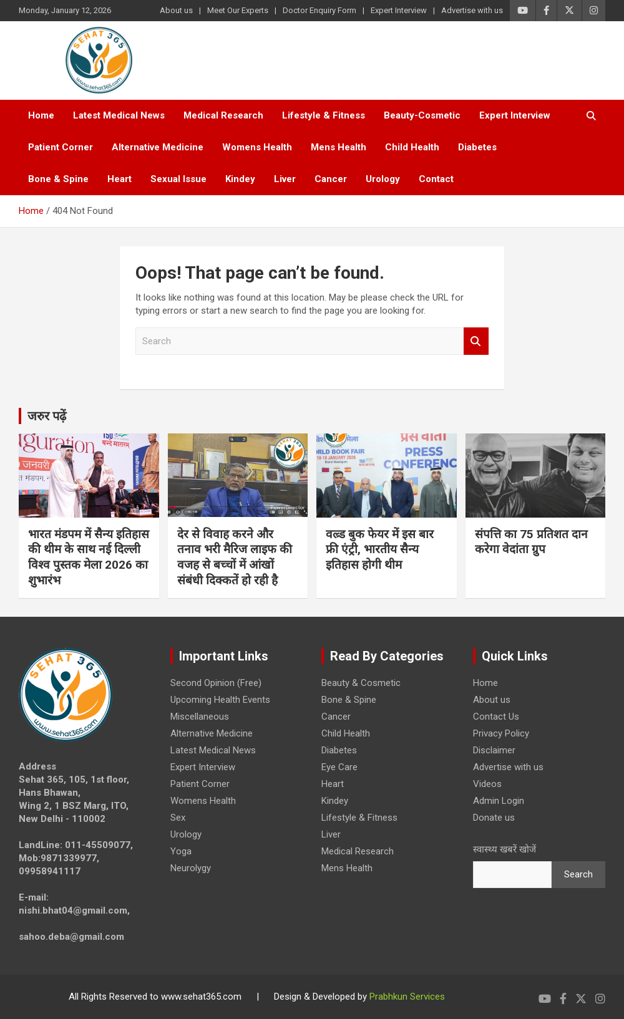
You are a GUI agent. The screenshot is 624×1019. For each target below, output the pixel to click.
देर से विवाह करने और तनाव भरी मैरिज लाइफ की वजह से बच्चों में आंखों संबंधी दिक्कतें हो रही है (234, 557)
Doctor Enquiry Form (319, 10)
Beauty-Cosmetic (422, 115)
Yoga (181, 851)
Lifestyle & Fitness (323, 115)
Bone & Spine (58, 179)
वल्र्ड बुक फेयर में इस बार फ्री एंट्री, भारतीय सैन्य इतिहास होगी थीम (380, 549)
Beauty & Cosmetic (361, 682)
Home (41, 115)
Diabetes (477, 147)
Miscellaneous (199, 716)
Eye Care (339, 767)
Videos (487, 784)
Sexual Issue (178, 179)
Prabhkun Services (407, 996)
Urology (383, 179)
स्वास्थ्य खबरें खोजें (504, 849)
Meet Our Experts (237, 10)
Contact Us (496, 716)
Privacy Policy (501, 733)
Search (476, 341)
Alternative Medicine (157, 147)
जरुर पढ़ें (46, 415)
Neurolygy (190, 868)
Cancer (330, 179)
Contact (436, 179)
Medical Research (223, 115)
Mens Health (338, 147)
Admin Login (498, 800)
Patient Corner (60, 147)
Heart (119, 179)
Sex (177, 817)
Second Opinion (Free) (215, 682)
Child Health (412, 147)
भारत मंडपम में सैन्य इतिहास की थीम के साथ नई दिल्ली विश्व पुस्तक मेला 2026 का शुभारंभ (88, 557)
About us (176, 10)
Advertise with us (472, 10)
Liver (285, 179)
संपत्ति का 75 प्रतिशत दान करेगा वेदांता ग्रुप (531, 542)
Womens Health (257, 147)
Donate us (494, 817)
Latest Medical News (119, 115)
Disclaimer (494, 750)
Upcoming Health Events (220, 699)
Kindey (240, 179)
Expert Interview (399, 10)
